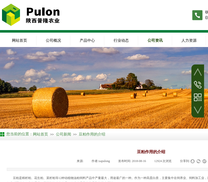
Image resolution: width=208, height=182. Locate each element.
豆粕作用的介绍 (92, 134)
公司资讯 (155, 40)
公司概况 (53, 40)
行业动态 (121, 40)
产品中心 (87, 40)
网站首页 (19, 40)
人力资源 (189, 40)
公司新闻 (63, 134)
